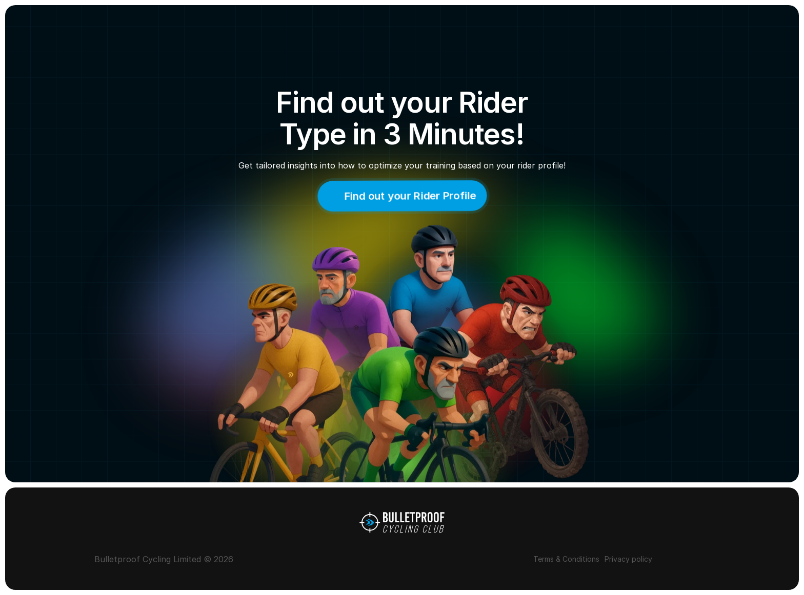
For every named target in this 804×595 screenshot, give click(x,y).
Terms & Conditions (566, 559)
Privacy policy (628, 559)
